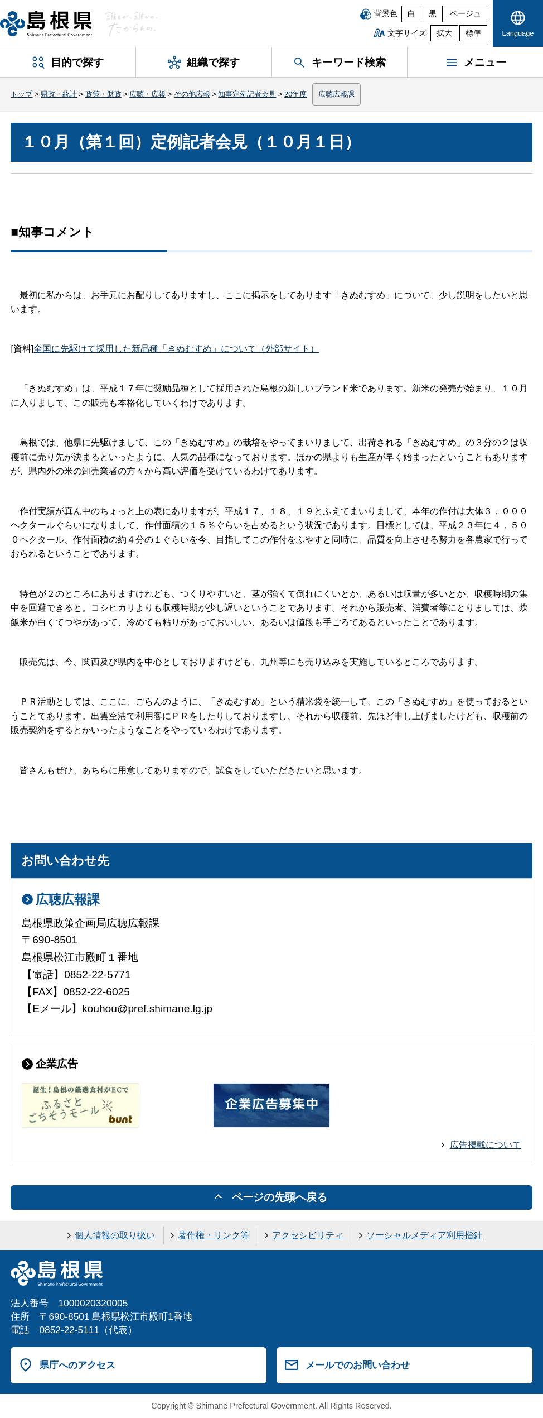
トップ (21, 94)
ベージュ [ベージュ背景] (465, 13)
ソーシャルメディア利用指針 (424, 1235)
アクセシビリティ (307, 1235)
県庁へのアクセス (77, 1365)
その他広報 (192, 94)
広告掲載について (485, 1144)
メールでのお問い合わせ (358, 1365)
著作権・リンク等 (213, 1235)
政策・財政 (103, 94)
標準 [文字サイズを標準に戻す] (473, 33)
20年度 (295, 94)
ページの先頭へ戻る (279, 1197)
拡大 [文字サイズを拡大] (444, 33)
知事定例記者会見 (247, 94)
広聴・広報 (147, 94)
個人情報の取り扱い (115, 1235)
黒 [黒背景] (433, 13)
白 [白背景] (411, 13)
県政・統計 (59, 94)
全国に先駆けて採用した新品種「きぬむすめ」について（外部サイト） (176, 348)
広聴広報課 (336, 94)
